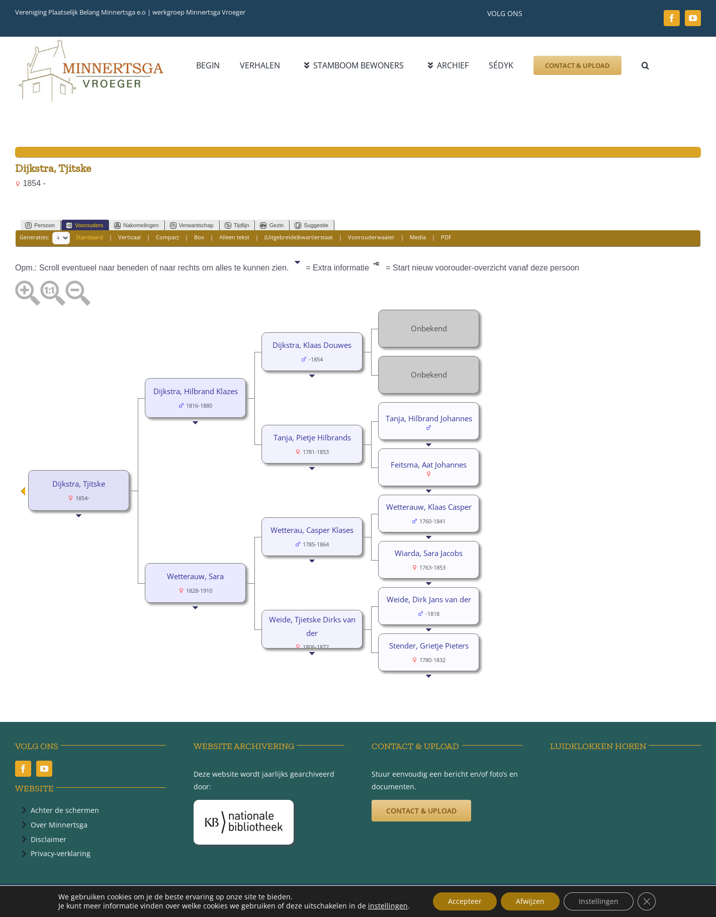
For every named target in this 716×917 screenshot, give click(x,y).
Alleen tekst (234, 237)
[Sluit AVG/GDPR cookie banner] (647, 901)
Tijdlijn (237, 225)
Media (418, 237)
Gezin (272, 225)
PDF (446, 237)
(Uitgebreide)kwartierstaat (298, 237)
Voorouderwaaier (371, 237)
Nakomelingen (136, 225)
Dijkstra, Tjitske (78, 484)
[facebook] (672, 18)
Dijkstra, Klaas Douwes (312, 345)
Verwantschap (192, 225)
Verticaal (129, 237)
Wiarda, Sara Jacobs (429, 553)
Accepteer (465, 901)
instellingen (388, 905)
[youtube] (693, 18)
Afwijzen (530, 901)
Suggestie (311, 225)
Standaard (89, 237)
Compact (167, 237)
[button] (645, 65)
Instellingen (598, 901)
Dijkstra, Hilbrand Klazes (195, 391)
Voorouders (84, 225)
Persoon (40, 225)
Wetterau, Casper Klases (312, 530)
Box (199, 237)
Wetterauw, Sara (195, 576)
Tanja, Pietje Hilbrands (312, 437)
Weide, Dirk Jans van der (429, 599)
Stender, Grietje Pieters (429, 645)
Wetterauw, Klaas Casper (429, 507)
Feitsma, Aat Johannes (429, 465)
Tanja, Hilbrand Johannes (429, 418)
